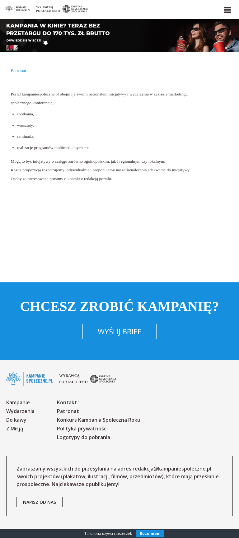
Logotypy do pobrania (83, 437)
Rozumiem (150, 533)
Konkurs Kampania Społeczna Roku (98, 419)
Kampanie (18, 402)
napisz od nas (39, 502)
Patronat (68, 411)
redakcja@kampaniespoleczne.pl (172, 468)
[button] (227, 8)
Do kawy (16, 419)
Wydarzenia (20, 411)
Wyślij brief (119, 331)
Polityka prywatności (82, 428)
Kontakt (67, 402)
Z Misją (14, 428)
